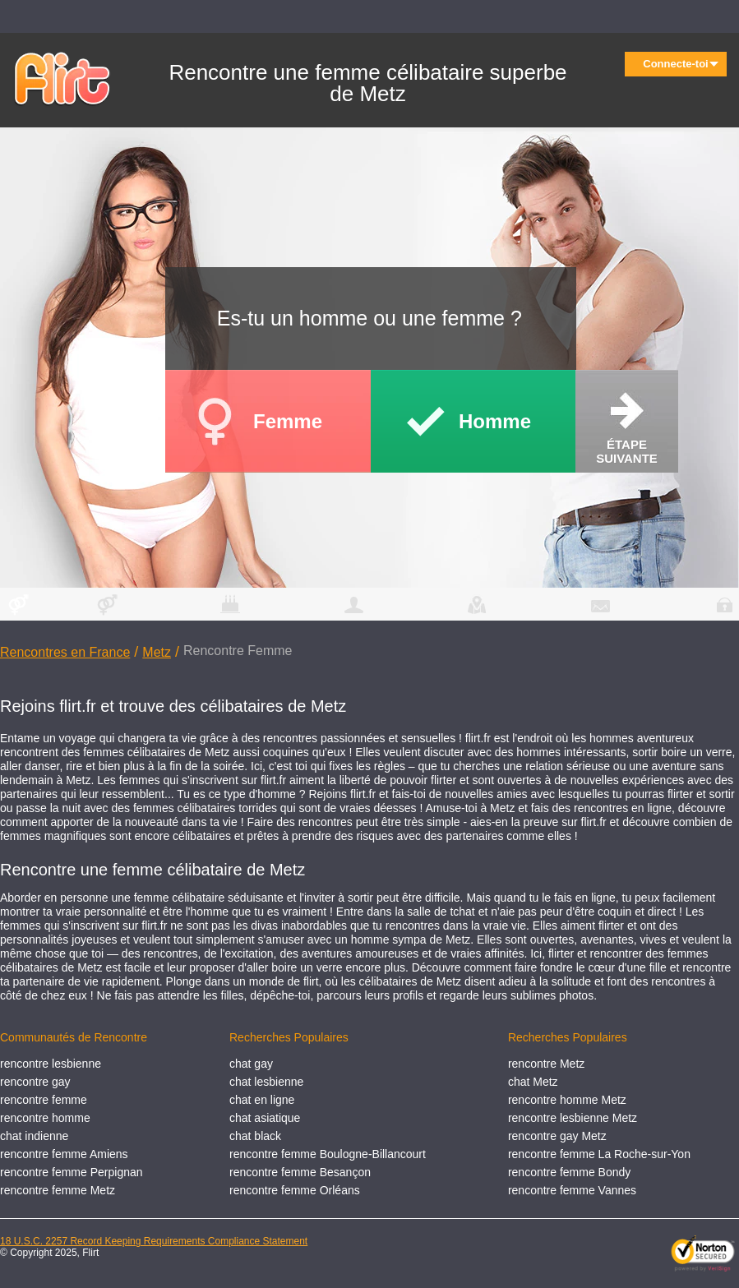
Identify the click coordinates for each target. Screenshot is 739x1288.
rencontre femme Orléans (294, 1190)
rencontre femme (43, 1099)
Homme (495, 421)
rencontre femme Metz (57, 1190)
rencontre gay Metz (557, 1136)
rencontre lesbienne (50, 1063)
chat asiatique (264, 1117)
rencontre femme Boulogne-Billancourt (327, 1154)
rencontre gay (35, 1081)
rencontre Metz (546, 1063)
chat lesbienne (266, 1081)
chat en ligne (261, 1099)
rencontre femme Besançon (300, 1172)
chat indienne (34, 1136)
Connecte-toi (680, 64)
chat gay (251, 1063)
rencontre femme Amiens (64, 1154)
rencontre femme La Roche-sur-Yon (599, 1154)
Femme (287, 421)
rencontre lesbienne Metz (572, 1117)
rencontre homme (45, 1117)
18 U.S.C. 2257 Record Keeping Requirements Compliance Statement (153, 1241)
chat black (255, 1136)
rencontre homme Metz (567, 1099)
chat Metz (533, 1081)
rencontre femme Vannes (572, 1190)
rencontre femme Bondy (569, 1172)
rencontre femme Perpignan (71, 1172)
